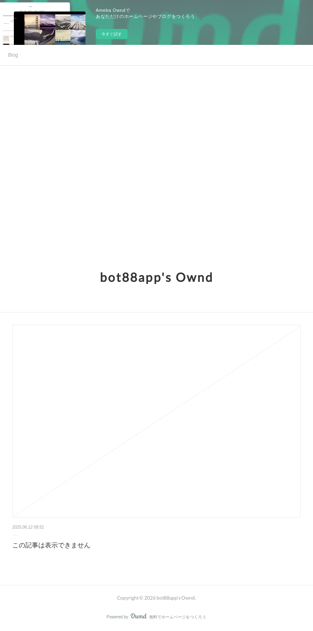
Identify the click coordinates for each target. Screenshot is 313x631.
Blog (13, 55)
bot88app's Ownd (157, 277)
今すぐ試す (111, 34)
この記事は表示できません (51, 545)
